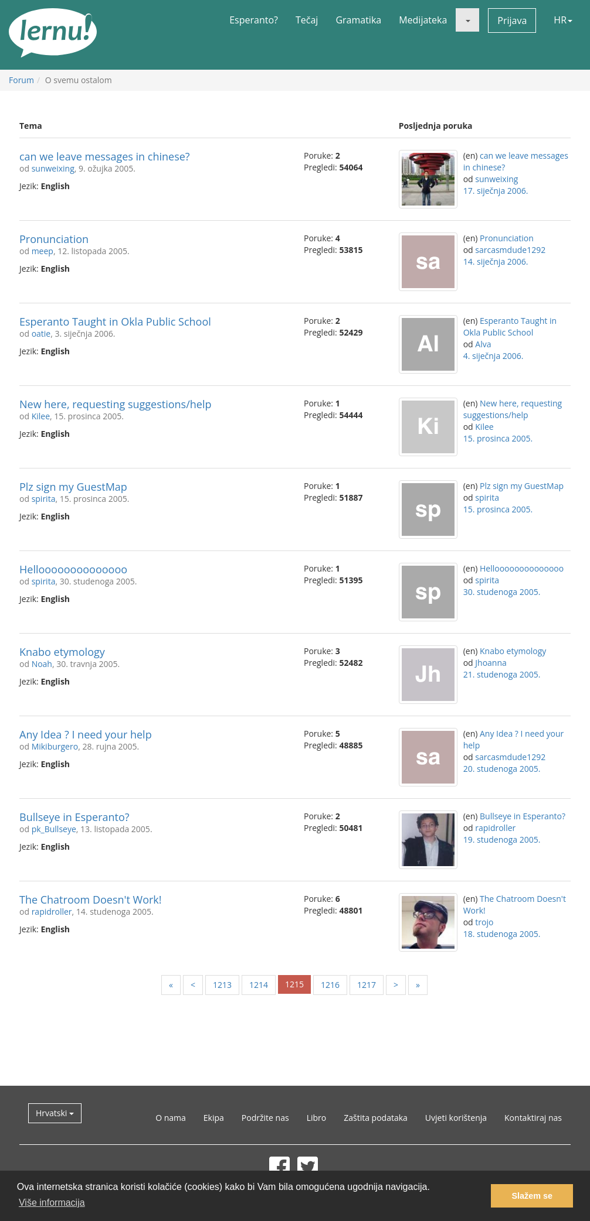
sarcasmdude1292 (510, 249)
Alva (483, 344)
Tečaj (307, 19)
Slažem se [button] (531, 1196)
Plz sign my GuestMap (73, 487)
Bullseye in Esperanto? (74, 817)
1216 (330, 984)
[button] (467, 20)
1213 (222, 984)
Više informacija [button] (52, 1203)
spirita (44, 498)
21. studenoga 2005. (502, 674)
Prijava (512, 20)
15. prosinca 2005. (498, 438)
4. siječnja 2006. (493, 355)
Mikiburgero (55, 746)
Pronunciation (54, 239)
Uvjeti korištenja (456, 1117)
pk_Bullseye (54, 828)
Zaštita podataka (376, 1117)
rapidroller (495, 827)
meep (42, 250)
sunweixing (53, 168)
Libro (317, 1117)
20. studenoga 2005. (502, 768)
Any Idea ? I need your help (85, 734)
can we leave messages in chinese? (104, 156)
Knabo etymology (62, 652)
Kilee (41, 416)
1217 (366, 984)
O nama (170, 1117)
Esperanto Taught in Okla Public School (115, 321)
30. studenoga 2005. (502, 591)
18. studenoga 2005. (502, 933)
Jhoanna (491, 662)
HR (563, 19)
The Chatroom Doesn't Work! (90, 899)
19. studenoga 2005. (502, 839)
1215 (294, 984)
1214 (258, 984)
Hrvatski (55, 1113)
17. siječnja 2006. (495, 190)
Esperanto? (253, 19)
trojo (484, 922)
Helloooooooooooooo (73, 569)
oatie (41, 333)
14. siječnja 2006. (495, 261)
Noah (42, 663)
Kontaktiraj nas (533, 1117)
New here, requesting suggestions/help (115, 404)
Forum (21, 79)
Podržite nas (265, 1117)
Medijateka (423, 19)
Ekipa (214, 1117)
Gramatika (358, 19)
